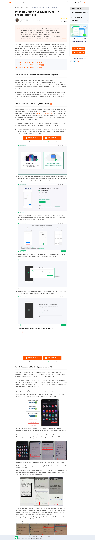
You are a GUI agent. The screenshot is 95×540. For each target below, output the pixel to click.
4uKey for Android (79, 39)
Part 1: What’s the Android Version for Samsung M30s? (32, 62)
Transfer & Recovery (37, 2)
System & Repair (26, 2)
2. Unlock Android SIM (76, 15)
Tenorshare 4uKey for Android (44, 113)
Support (70, 2)
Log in (84, 2)
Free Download (78, 48)
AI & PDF (54, 2)
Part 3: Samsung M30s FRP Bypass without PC (30, 67)
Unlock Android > (25, 7)
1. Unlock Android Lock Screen (78, 12)
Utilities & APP (47, 2)
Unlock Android (36, 21)
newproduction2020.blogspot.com (45, 390)
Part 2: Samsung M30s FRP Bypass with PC (31, 65)
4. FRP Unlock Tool (75, 20)
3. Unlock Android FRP (76, 17)
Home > (18, 7)
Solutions (61, 2)
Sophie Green (24, 19)
